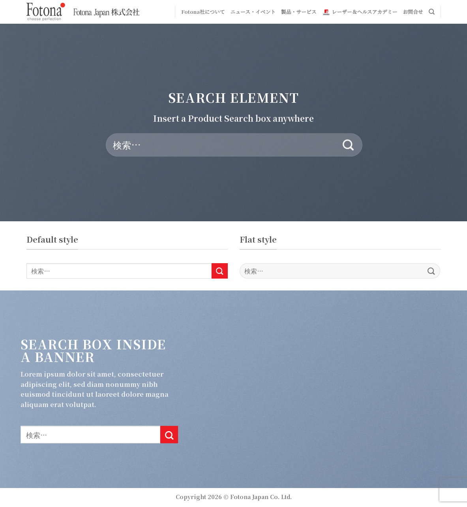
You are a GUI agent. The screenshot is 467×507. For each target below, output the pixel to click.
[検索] (432, 11)
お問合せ (413, 11)
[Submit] (348, 145)
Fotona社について (203, 11)
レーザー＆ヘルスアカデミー (360, 12)
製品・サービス (299, 11)
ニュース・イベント (253, 11)
